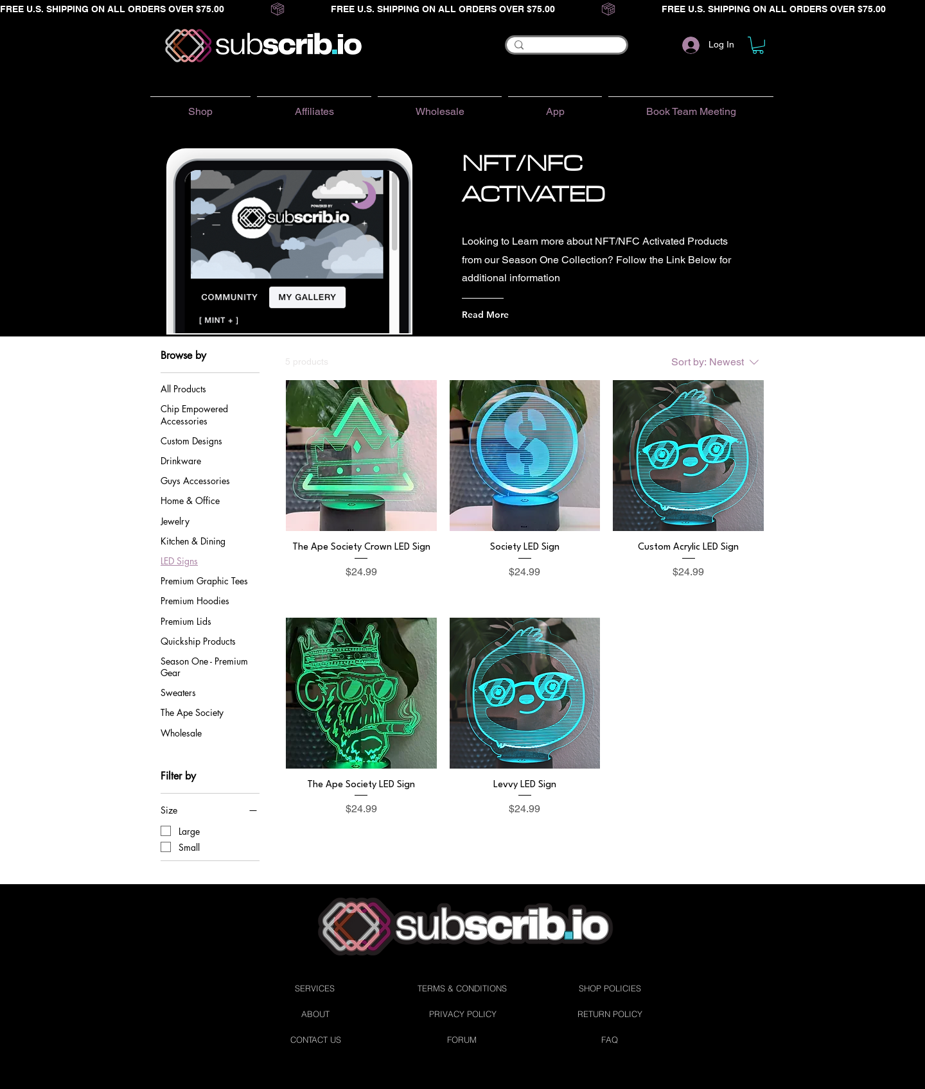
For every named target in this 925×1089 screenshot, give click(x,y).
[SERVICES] (314, 988)
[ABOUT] (315, 1014)
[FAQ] (609, 1039)
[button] (758, 45)
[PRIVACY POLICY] (462, 1014)
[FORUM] (461, 1039)
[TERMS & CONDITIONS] (461, 988)
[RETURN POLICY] (609, 1014)
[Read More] (513, 314)
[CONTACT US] (315, 1039)
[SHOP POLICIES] (609, 988)
